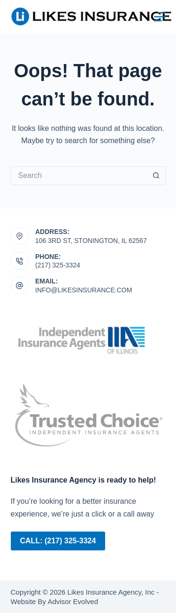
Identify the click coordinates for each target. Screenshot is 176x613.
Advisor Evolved (72, 601)
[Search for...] (79, 175)
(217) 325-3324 (57, 265)
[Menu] (160, 17)
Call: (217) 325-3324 (58, 541)
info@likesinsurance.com (83, 290)
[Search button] (156, 175)
